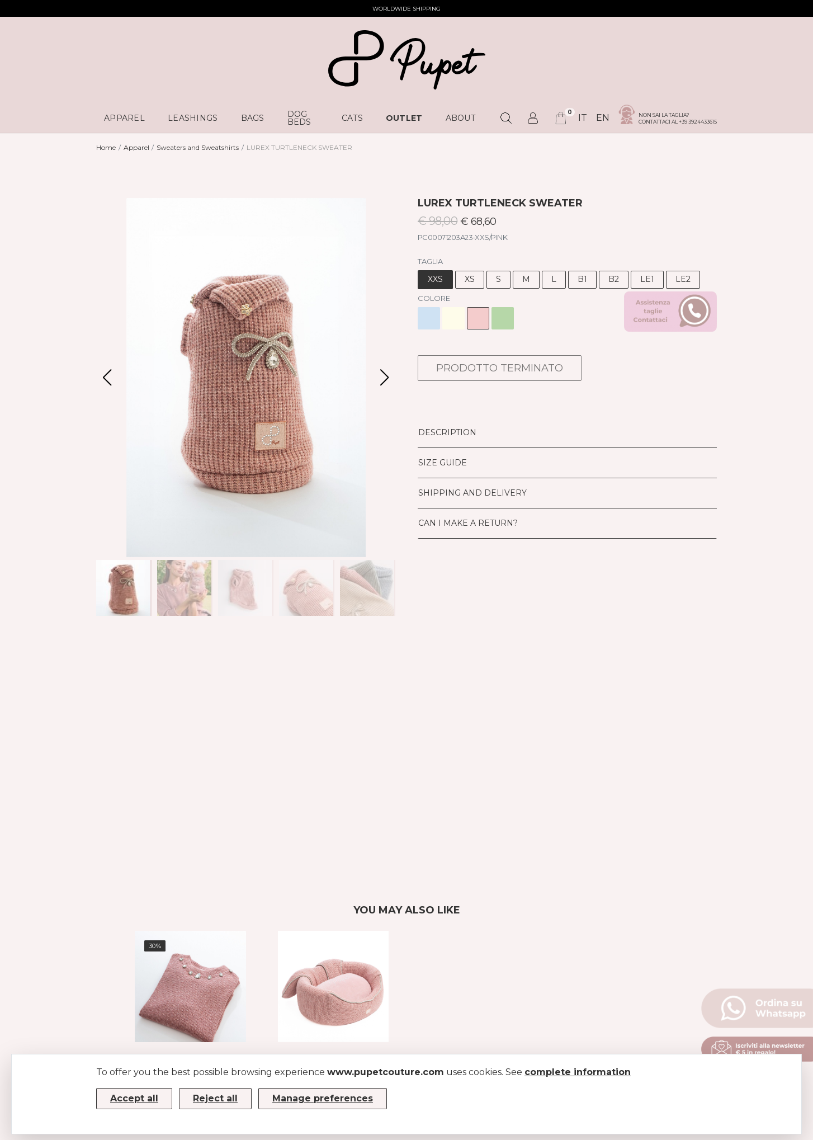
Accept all (134, 1098)
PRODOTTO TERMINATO (499, 368)
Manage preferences (322, 1098)
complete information (577, 1072)
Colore (434, 298)
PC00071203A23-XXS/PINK (462, 237)
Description (447, 432)
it (582, 117)
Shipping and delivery (472, 493)
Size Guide (442, 463)
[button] (385, 377)
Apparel (136, 147)
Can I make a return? (468, 523)
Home (106, 147)
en (602, 117)
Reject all (215, 1098)
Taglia (430, 261)
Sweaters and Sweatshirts (198, 147)
